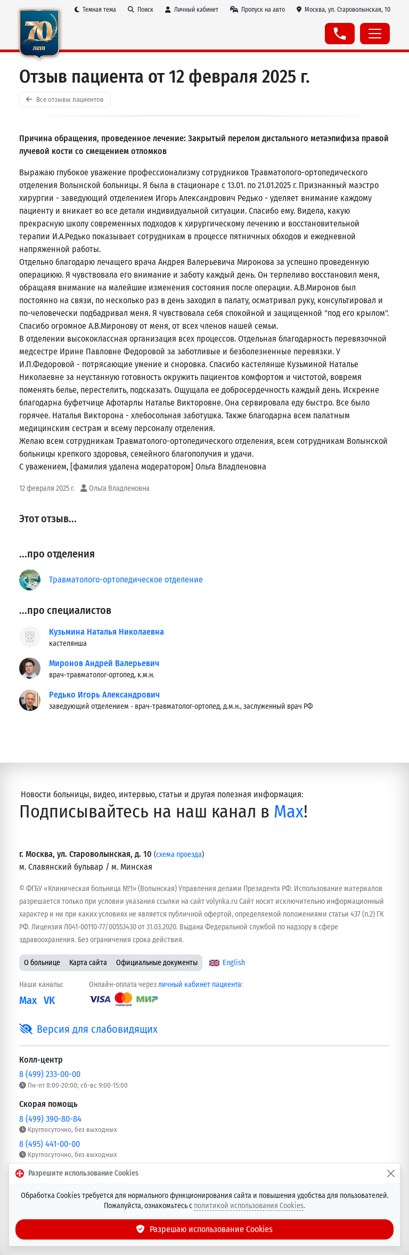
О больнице (42, 962)
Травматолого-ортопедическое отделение (126, 579)
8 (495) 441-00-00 (49, 1144)
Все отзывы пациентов (65, 99)
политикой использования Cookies (249, 1205)
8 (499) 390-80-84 (50, 1119)
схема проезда (179, 854)
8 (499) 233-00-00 (49, 1074)
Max (289, 811)
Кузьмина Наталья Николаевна (106, 632)
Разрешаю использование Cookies (204, 1229)
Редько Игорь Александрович (104, 695)
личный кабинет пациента (199, 984)
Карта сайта (88, 962)
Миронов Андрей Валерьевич (104, 663)
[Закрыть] (391, 1173)
